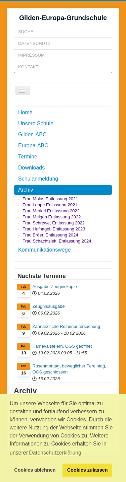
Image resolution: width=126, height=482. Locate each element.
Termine (27, 156)
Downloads (31, 167)
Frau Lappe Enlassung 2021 (50, 204)
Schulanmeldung (38, 179)
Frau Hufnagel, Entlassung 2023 (54, 228)
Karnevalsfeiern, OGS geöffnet (62, 346)
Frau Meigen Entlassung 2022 (52, 216)
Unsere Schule (35, 123)
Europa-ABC (33, 145)
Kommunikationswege (44, 250)
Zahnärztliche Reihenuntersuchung (66, 326)
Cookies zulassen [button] (87, 470)
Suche (26, 31)
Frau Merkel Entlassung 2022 (51, 210)
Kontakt (28, 66)
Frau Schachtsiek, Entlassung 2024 (57, 241)
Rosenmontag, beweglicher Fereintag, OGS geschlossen (69, 368)
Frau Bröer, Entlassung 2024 (50, 234)
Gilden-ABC (32, 134)
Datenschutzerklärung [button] (55, 453)
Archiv (25, 190)
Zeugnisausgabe (48, 306)
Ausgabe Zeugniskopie (54, 286)
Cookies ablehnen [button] (34, 470)
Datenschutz (34, 43)
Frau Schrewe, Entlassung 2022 (54, 222)
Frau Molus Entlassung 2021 (50, 198)
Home (25, 112)
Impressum (31, 55)
